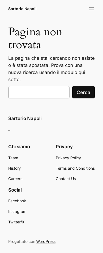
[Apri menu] (91, 8)
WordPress (45, 241)
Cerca (83, 92)
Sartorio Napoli (22, 8)
